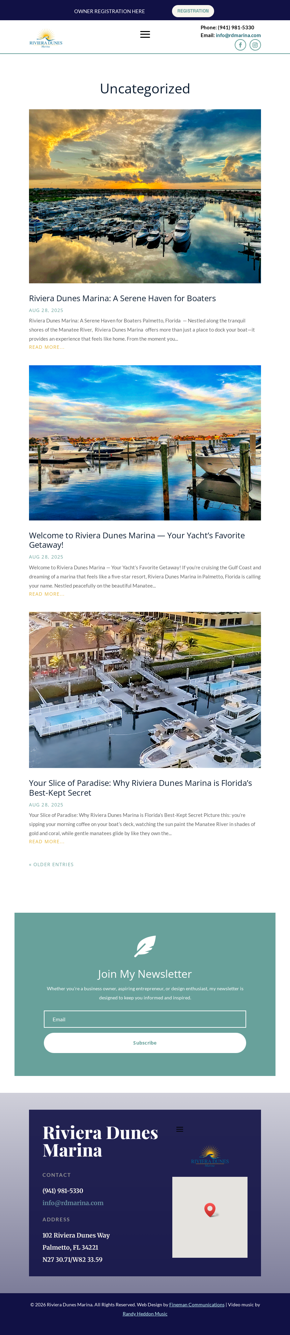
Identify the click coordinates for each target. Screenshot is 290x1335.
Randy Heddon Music (145, 1313)
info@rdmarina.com (238, 35)
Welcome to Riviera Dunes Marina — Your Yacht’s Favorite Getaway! (137, 540)
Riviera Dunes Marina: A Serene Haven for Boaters (122, 298)
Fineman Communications (197, 1304)
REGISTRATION (193, 11)
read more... (47, 347)
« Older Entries (51, 864)
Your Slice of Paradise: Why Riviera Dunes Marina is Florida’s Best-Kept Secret (140, 787)
